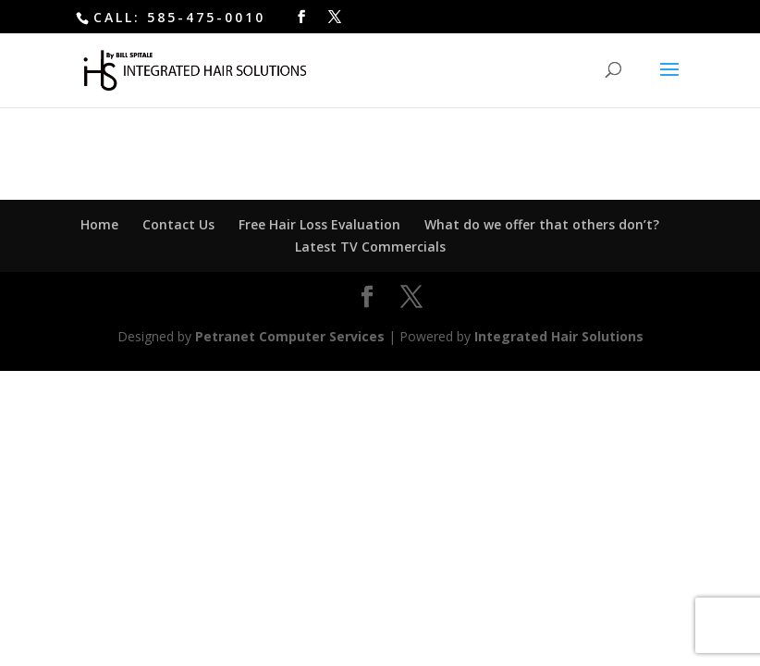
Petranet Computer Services (290, 336)
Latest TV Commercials (370, 246)
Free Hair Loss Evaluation (319, 224)
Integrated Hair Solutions (559, 336)
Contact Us (178, 224)
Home (99, 224)
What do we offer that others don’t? (541, 224)
